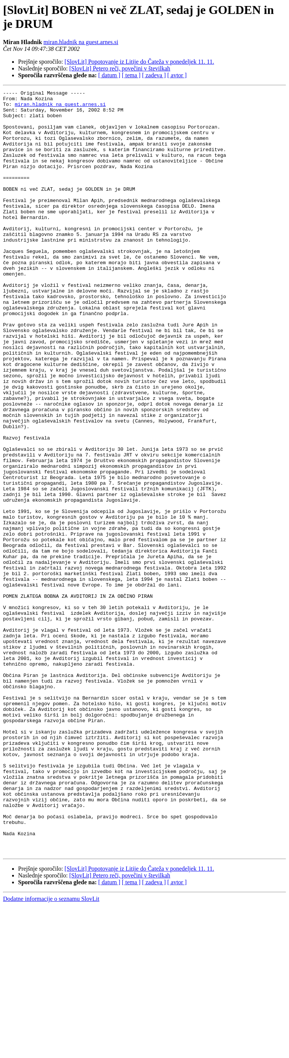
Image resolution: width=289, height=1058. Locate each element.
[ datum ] (109, 75)
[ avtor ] (177, 75)
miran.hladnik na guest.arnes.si (81, 42)
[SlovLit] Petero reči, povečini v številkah (119, 68)
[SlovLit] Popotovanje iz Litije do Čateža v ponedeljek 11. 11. (139, 61)
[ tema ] (131, 75)
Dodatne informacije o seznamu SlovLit (51, 1051)
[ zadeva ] (154, 75)
